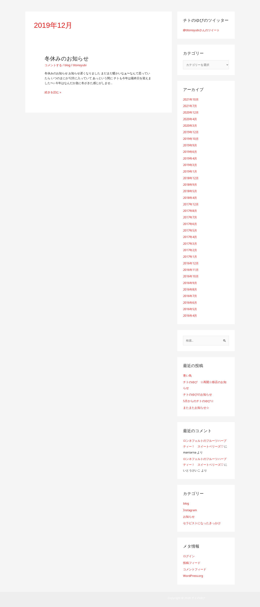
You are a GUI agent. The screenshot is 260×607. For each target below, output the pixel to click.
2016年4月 (190, 314)
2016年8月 (190, 288)
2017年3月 (190, 242)
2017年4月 (190, 236)
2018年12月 (191, 177)
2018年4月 (190, 197)
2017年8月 (190, 210)
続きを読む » (53, 92)
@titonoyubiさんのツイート (201, 30)
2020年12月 (191, 112)
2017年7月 (190, 216)
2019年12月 (191, 132)
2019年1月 (190, 171)
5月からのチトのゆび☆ (198, 399)
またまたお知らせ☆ (196, 405)
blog (67, 65)
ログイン (189, 554)
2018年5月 (190, 190)
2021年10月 (191, 99)
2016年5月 (190, 307)
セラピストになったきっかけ (202, 521)
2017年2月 (190, 249)
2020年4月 (190, 119)
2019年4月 (190, 158)
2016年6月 (190, 301)
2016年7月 (190, 294)
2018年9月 (190, 184)
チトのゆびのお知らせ (197, 392)
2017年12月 (191, 203)
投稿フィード (191, 560)
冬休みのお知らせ (67, 59)
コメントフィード (194, 567)
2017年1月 (190, 255)
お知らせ (189, 514)
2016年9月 (190, 281)
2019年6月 (190, 151)
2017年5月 (190, 229)
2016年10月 (191, 275)
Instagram (190, 508)
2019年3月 (190, 164)
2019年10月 (191, 138)
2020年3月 (190, 125)
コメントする (53, 65)
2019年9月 (190, 145)
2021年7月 (190, 106)
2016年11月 (191, 268)
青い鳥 (187, 374)
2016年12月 (191, 262)
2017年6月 (190, 223)
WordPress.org (193, 573)
